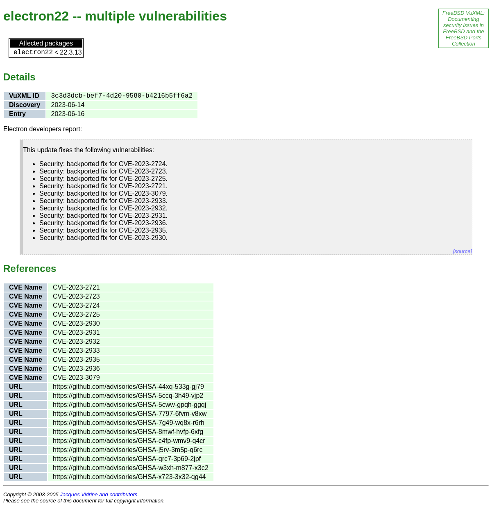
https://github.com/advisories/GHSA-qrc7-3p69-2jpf (127, 458)
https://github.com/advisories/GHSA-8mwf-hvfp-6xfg (128, 431)
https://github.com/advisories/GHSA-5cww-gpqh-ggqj (129, 404)
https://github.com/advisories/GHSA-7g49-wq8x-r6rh (128, 422)
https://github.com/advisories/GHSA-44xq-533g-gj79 (128, 386)
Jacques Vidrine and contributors (98, 494)
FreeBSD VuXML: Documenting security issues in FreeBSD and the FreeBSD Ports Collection (463, 28)
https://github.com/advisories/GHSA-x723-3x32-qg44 (129, 476)
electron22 (33, 52)
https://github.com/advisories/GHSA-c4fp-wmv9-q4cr (129, 440)
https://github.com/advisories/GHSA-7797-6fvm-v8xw (129, 413)
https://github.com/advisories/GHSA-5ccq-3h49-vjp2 (128, 395)
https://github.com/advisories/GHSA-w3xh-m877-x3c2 (131, 467)
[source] (462, 251)
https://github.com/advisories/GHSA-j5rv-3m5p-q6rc (127, 449)
